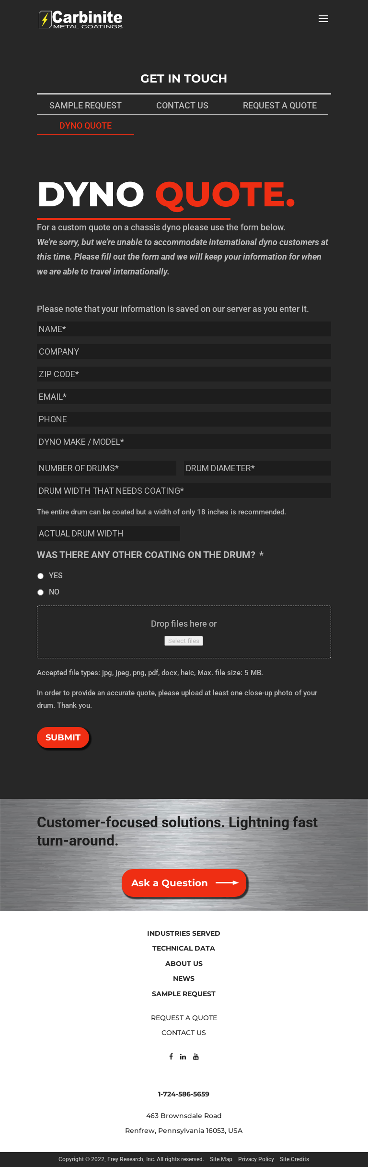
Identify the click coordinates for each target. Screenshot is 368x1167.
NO (54, 591)
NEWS (184, 978)
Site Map (221, 1159)
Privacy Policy (256, 1159)
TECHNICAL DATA (183, 948)
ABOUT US (184, 963)
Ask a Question (169, 883)
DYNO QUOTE (85, 125)
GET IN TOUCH (183, 78)
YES (56, 575)
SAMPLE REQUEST (85, 105)
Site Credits (294, 1159)
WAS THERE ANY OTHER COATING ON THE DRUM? (150, 554)
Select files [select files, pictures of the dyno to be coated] (183, 640)
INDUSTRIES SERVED (183, 933)
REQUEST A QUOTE (280, 105)
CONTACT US (182, 105)
